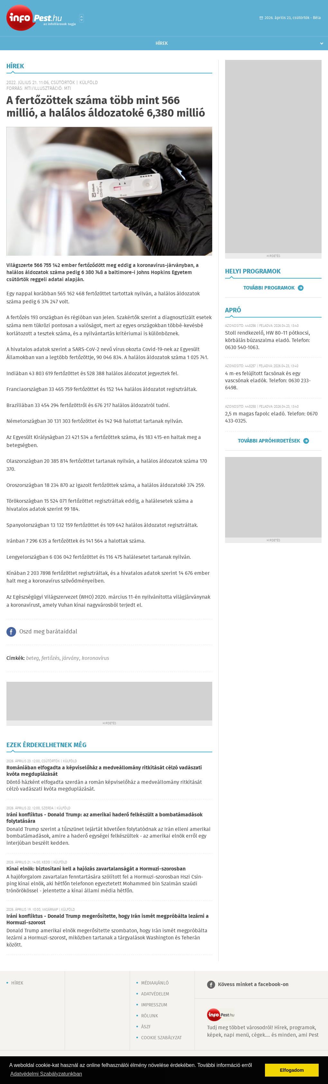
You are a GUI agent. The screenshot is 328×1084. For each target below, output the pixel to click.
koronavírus (95, 658)
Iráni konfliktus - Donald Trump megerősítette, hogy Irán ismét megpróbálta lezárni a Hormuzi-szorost (107, 919)
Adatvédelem (155, 994)
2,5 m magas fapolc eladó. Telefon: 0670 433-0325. (271, 417)
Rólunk (149, 1016)
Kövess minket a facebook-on (253, 985)
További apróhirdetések (269, 441)
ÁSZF (146, 1027)
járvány (70, 658)
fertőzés (50, 658)
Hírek (162, 43)
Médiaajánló (155, 983)
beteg (32, 658)
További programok (269, 288)
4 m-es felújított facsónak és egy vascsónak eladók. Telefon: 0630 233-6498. (268, 381)
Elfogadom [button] (292, 1070)
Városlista (81, 18)
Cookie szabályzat (161, 1037)
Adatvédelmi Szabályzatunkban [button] (46, 1074)
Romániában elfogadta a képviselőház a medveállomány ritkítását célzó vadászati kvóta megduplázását (104, 771)
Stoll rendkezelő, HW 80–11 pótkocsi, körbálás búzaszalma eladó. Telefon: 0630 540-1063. (267, 340)
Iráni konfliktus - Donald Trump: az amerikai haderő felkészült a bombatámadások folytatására (104, 818)
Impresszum (154, 1005)
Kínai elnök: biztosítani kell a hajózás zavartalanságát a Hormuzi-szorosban (96, 869)
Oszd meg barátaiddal (48, 631)
